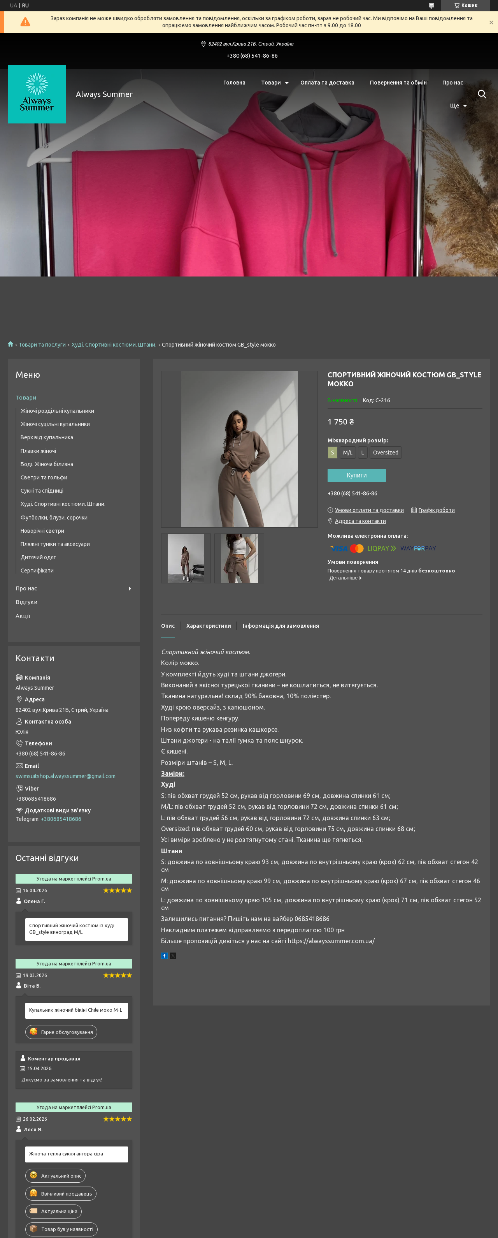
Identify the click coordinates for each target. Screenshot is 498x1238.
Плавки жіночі (38, 451)
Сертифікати (37, 570)
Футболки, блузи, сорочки (54, 517)
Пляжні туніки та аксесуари (55, 544)
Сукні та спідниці (42, 491)
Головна (234, 82)
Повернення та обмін (398, 82)
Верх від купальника (47, 437)
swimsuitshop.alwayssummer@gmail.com (66, 776)
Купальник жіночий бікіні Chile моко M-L (75, 1010)
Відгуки (26, 602)
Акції (23, 616)
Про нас (452, 82)
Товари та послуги (42, 345)
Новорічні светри (42, 531)
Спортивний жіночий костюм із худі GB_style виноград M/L (71, 929)
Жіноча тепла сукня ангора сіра (66, 1153)
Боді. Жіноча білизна (47, 464)
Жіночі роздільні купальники (57, 411)
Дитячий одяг (38, 557)
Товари (271, 82)
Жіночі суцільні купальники (55, 424)
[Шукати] (480, 94)
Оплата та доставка (327, 82)
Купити (356, 475)
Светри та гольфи (44, 477)
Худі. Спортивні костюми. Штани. (114, 345)
